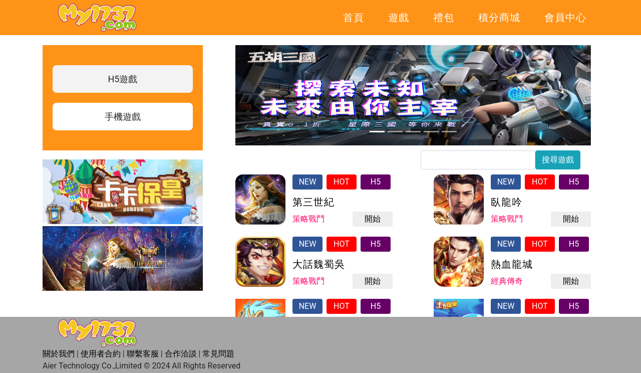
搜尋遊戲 (558, 159)
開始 (373, 219)
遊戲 (398, 17)
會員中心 (565, 17)
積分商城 (499, 17)
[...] (478, 159)
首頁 (353, 17)
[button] (262, 95)
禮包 (443, 17)
